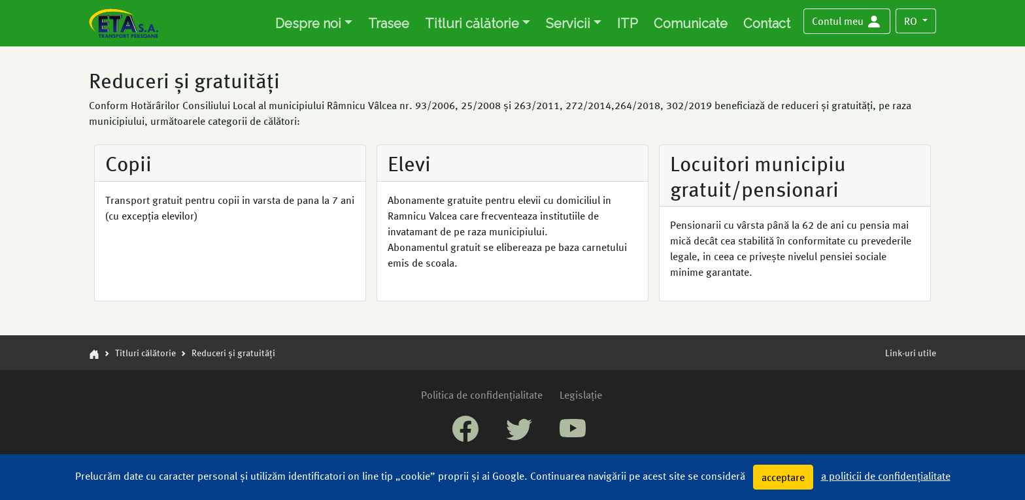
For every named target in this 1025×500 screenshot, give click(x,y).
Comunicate (691, 23)
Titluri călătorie (472, 23)
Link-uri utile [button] (910, 352)
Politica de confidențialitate (482, 394)
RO (912, 20)
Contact (766, 23)
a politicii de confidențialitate (885, 475)
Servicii (568, 23)
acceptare (783, 476)
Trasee (388, 23)
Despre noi (308, 23)
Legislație (581, 394)
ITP (627, 23)
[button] (846, 21)
